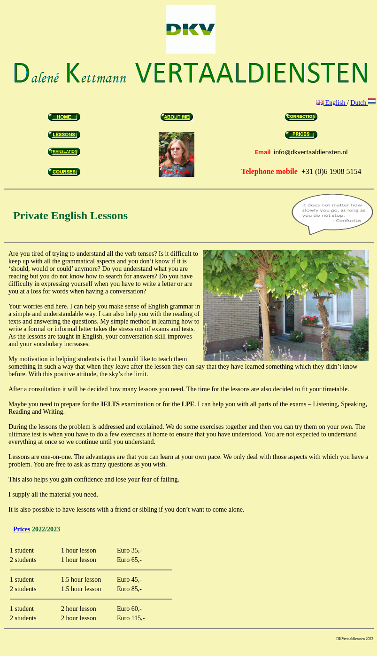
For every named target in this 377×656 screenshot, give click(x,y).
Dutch (363, 102)
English (331, 102)
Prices (22, 529)
